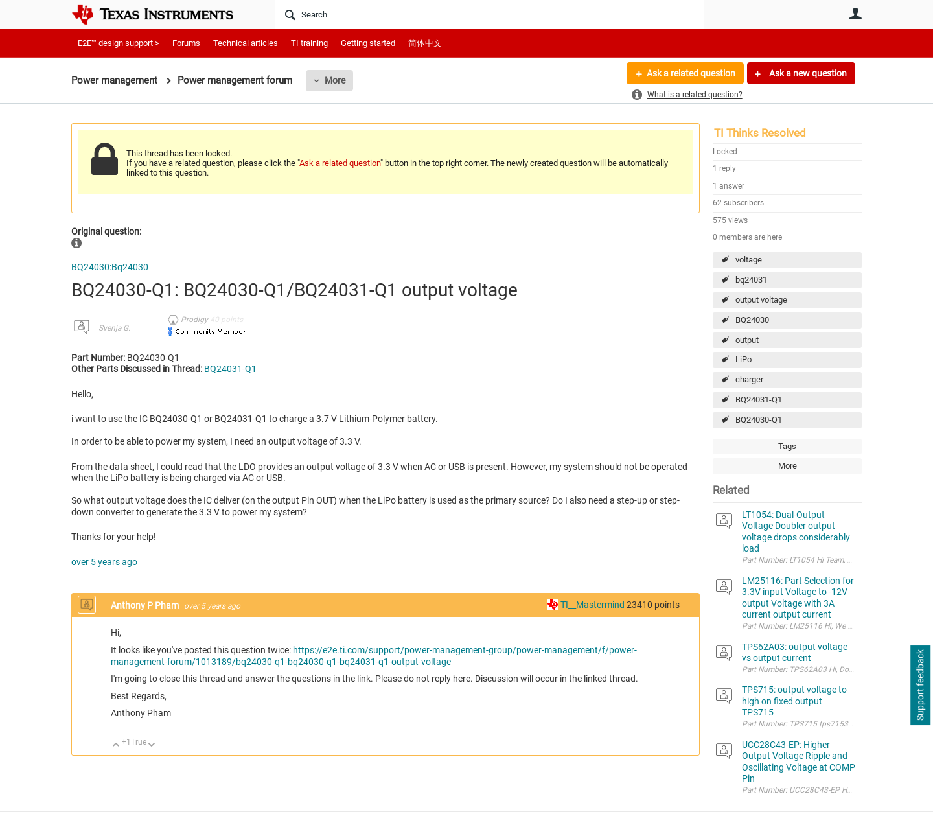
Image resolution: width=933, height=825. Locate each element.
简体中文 (425, 43)
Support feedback (920, 685)
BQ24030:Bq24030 (109, 267)
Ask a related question (691, 73)
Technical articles (245, 43)
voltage (748, 259)
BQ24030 (752, 320)
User (855, 13)
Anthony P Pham (146, 605)
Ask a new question (807, 73)
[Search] (489, 14)
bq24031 (751, 280)
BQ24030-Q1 (758, 419)
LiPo (743, 359)
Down (151, 745)
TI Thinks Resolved (760, 132)
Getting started (368, 43)
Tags (787, 446)
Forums (186, 43)
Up (116, 745)
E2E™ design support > (118, 43)
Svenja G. (114, 327)
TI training (309, 43)
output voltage (761, 300)
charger (749, 379)
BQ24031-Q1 (758, 399)
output (747, 340)
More (335, 80)
